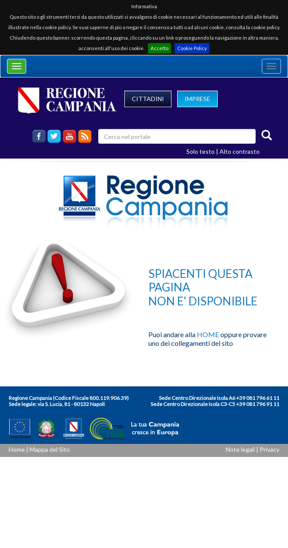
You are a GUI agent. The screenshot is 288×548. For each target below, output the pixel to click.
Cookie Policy (192, 48)
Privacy (269, 449)
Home (17, 449)
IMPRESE (197, 98)
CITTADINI (148, 98)
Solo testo (200, 151)
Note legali (240, 449)
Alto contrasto (239, 151)
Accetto (159, 48)
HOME (208, 334)
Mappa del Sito (50, 449)
